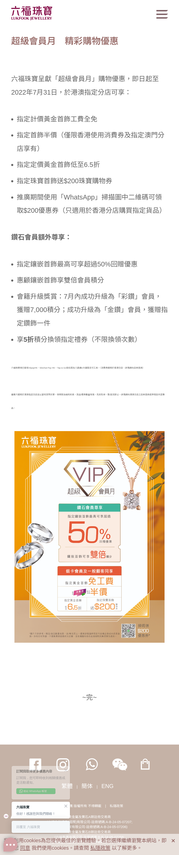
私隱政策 (116, 806)
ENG (107, 786)
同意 (25, 848)
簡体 (87, 786)
